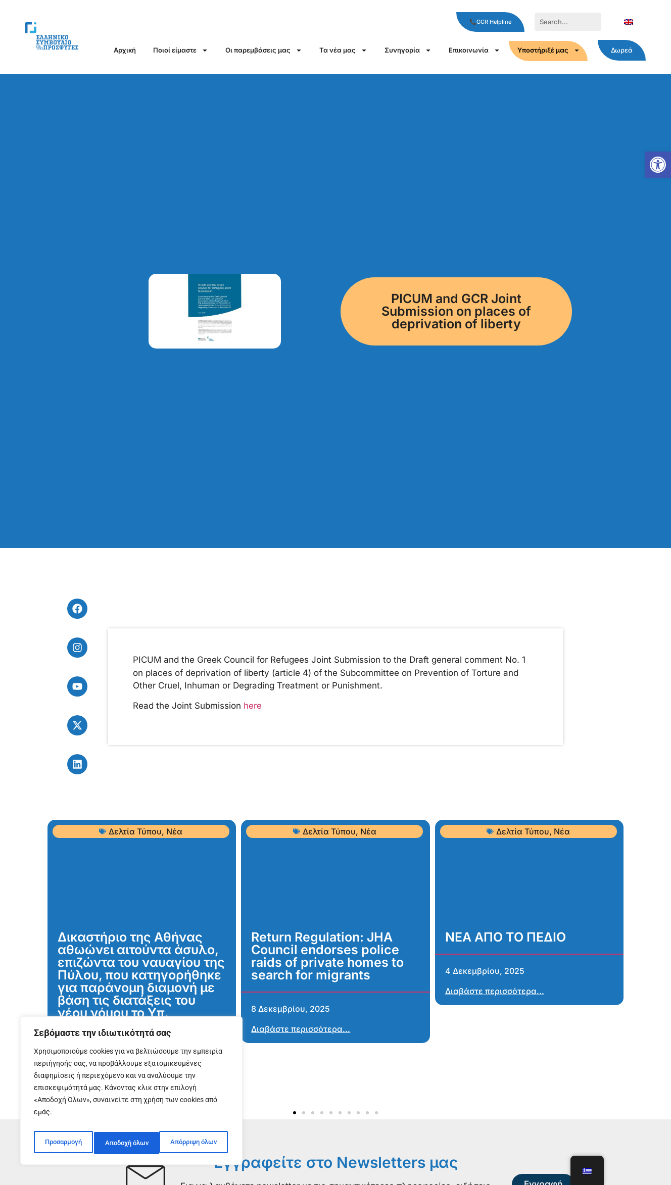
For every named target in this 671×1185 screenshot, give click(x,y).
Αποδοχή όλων (197, 1143)
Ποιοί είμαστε (180, 50)
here (253, 706)
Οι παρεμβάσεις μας (263, 50)
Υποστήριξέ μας (548, 50)
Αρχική (125, 50)
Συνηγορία (408, 50)
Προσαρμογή (61, 1143)
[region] (131, 1093)
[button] (658, 165)
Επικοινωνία (474, 50)
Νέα (174, 831)
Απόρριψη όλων (128, 1143)
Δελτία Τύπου (135, 831)
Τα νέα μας (343, 50)
